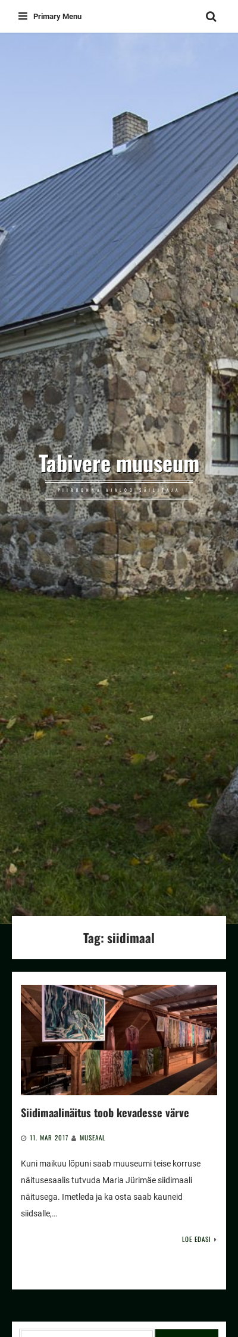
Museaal (92, 1137)
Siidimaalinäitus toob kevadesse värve (105, 1112)
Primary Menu (50, 16)
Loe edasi (196, 1239)
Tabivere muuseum (119, 463)
